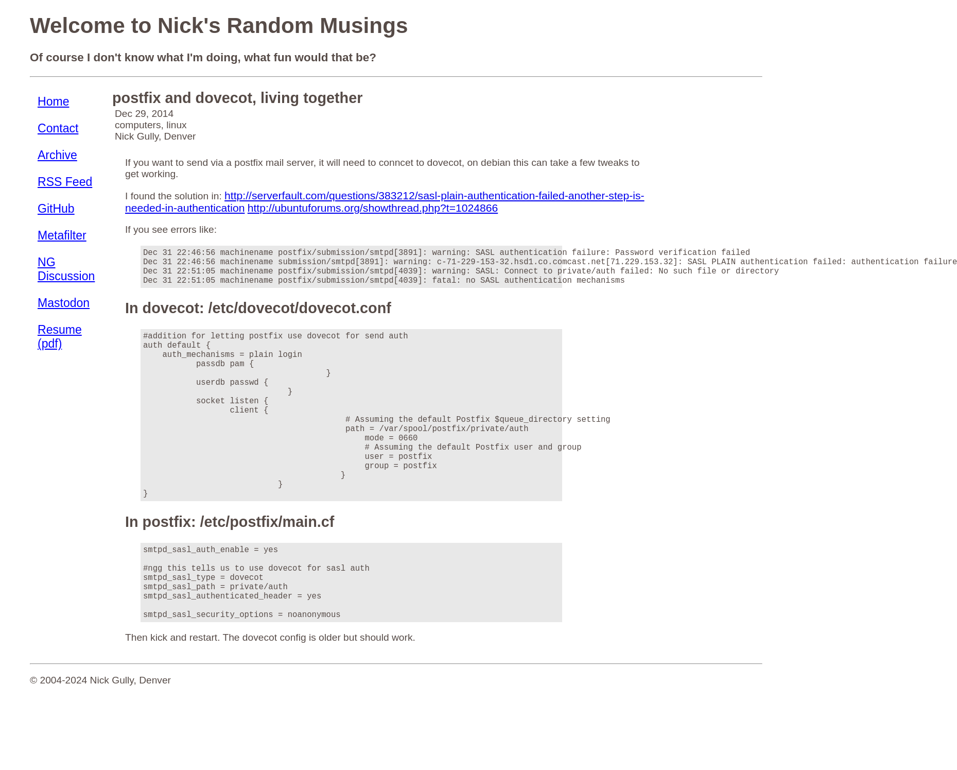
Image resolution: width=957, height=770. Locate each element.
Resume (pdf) (60, 336)
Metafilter (62, 235)
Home (53, 101)
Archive (57, 155)
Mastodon (64, 303)
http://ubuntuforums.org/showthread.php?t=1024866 (373, 208)
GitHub (56, 208)
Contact (58, 128)
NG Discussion (66, 269)
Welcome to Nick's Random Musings (219, 25)
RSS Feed (65, 182)
